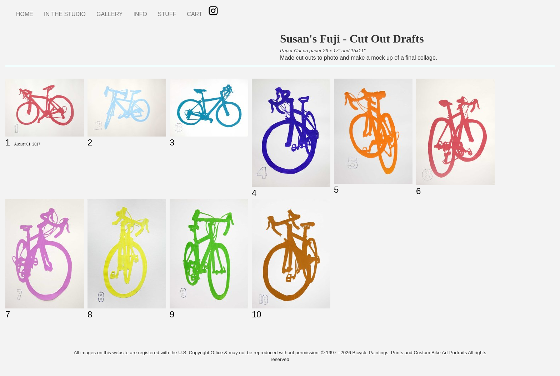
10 (256, 314)
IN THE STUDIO (65, 14)
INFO (140, 14)
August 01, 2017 (27, 144)
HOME (24, 14)
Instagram (213, 10)
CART (194, 14)
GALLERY (109, 14)
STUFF (167, 14)
